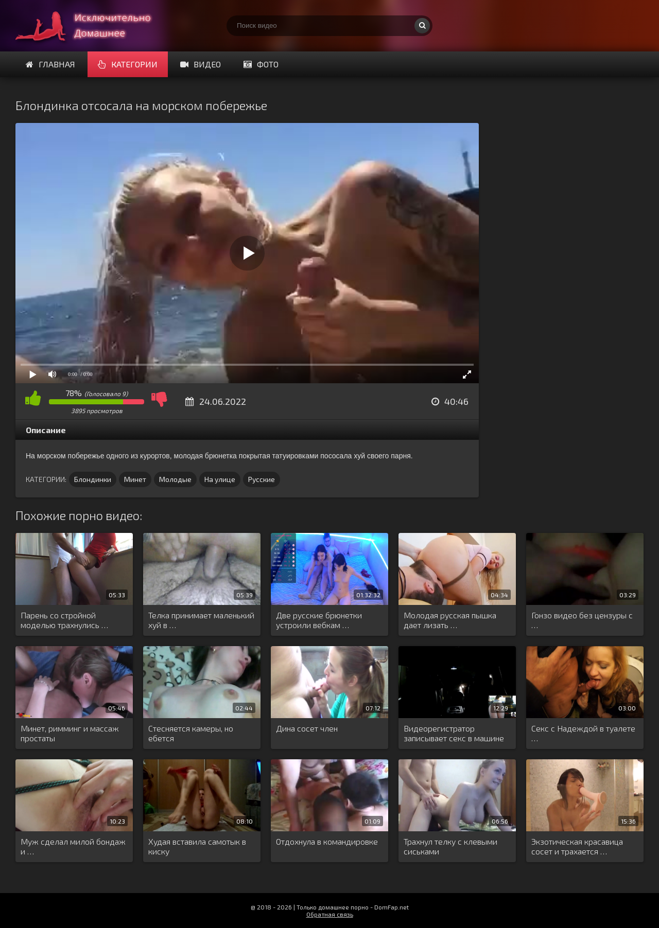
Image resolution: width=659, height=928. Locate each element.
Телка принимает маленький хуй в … (201, 620)
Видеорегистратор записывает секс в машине (454, 733)
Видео (200, 64)
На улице (219, 479)
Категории (128, 64)
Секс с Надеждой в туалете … (583, 733)
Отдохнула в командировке (327, 841)
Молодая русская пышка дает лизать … (450, 620)
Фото (261, 64)
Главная (50, 64)
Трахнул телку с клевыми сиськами (450, 846)
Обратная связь (329, 914)
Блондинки (92, 479)
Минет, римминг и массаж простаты (70, 733)
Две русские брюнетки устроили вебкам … (319, 620)
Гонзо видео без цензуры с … (582, 620)
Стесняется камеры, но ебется (190, 733)
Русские (261, 479)
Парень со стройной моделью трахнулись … (64, 620)
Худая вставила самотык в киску (197, 846)
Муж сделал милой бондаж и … (73, 846)
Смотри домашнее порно (92, 25)
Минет (135, 479)
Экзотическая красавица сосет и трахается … (577, 846)
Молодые (175, 479)
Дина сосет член (307, 728)
